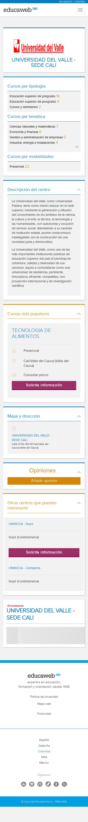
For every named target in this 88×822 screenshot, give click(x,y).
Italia (44, 757)
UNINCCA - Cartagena (24, 568)
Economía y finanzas (26, 132)
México (44, 763)
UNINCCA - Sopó (21, 524)
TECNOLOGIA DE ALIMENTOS (31, 333)
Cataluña (44, 746)
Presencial (19, 166)
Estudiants (65, 1)
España (44, 740)
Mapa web (44, 704)
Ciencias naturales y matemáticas (34, 126)
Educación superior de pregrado (35, 96)
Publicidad (44, 714)
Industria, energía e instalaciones (34, 142)
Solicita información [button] (44, 385)
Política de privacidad (44, 697)
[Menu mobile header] (80, 9)
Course (11, 640)
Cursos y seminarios (25, 107)
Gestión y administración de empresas (38, 137)
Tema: (10, 629)
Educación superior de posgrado (34, 101)
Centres (80, 1)
